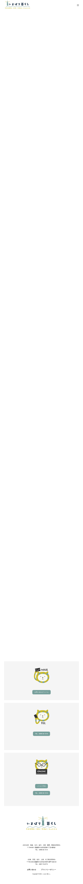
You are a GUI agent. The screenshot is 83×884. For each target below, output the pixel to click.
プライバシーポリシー (48, 869)
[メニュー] (78, 5)
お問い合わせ (31, 869)
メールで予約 (41, 786)
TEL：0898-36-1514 (41, 734)
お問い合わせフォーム (41, 692)
